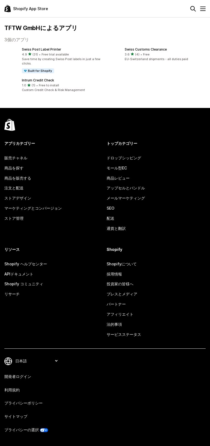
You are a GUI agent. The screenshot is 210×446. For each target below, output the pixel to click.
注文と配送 (14, 188)
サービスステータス (124, 334)
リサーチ (12, 294)
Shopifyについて (122, 264)
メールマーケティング (126, 198)
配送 (110, 218)
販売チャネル (15, 157)
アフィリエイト (120, 314)
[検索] (193, 8)
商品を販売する (17, 178)
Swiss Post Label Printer (41, 49)
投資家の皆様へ (120, 283)
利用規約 (12, 390)
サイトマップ (15, 416)
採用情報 (114, 274)
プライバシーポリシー (23, 403)
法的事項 (114, 324)
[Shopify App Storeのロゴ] (26, 8)
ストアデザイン (17, 198)
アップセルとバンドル (126, 188)
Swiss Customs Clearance (146, 49)
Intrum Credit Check (38, 80)
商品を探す (14, 168)
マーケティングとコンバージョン (33, 208)
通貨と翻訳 (116, 228)
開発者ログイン (17, 376)
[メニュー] (203, 8)
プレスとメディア (122, 294)
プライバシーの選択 (21, 429)
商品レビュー (118, 178)
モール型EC (117, 168)
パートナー (116, 304)
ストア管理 (14, 218)
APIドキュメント (18, 274)
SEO (110, 208)
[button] (53, 60)
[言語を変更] (36, 360)
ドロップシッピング (124, 157)
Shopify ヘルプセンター (25, 264)
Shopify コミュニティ (23, 283)
